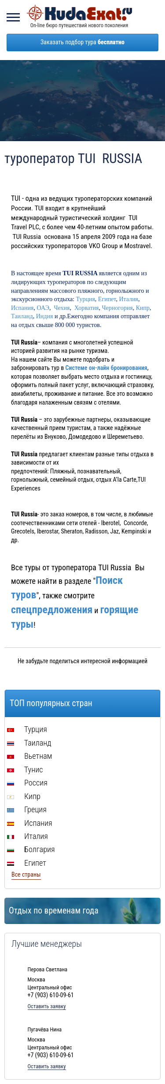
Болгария (31, 849)
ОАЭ (43, 308)
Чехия (62, 308)
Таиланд (22, 316)
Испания (22, 308)
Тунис (25, 769)
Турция (85, 299)
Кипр (143, 308)
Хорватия (86, 308)
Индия (45, 316)
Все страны (26, 874)
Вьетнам (29, 756)
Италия (128, 299)
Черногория (117, 308)
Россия (27, 782)
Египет (107, 299)
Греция (27, 809)
